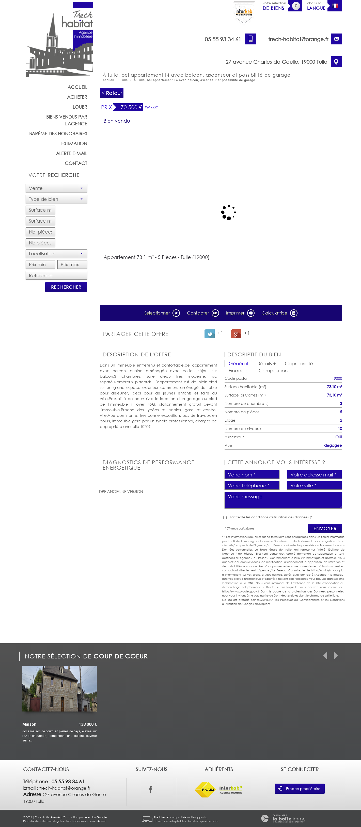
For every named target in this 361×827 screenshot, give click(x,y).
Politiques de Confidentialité (300, 599)
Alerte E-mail (71, 153)
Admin (101, 821)
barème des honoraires (58, 133)
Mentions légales (52, 821)
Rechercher (66, 287)
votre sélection (274, 6)
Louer (80, 107)
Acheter (77, 97)
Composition (273, 370)
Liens (91, 821)
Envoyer (325, 528)
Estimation (74, 143)
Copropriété (299, 363)
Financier (239, 370)
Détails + (266, 363)
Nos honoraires (76, 821)
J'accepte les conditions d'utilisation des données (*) (271, 517)
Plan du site (31, 821)
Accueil (77, 87)
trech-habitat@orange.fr (298, 39)
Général (238, 363)
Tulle (124, 80)
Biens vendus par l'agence (66, 120)
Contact (76, 163)
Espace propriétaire (299, 788)
